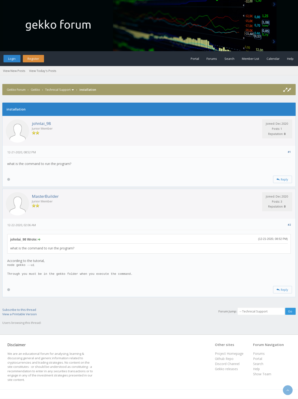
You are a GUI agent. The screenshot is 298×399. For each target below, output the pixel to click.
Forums (212, 59)
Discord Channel (227, 364)
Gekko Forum (16, 89)
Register (33, 59)
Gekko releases (226, 369)
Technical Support (58, 89)
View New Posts (14, 71)
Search (229, 59)
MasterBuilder (45, 196)
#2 (289, 224)
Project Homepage (229, 353)
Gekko (35, 89)
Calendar (273, 59)
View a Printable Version (19, 314)
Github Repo (224, 358)
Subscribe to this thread (19, 310)
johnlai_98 (41, 123)
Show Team (262, 374)
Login (12, 59)
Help (290, 59)
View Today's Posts (42, 71)
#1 (289, 152)
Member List (250, 59)
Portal (195, 59)
